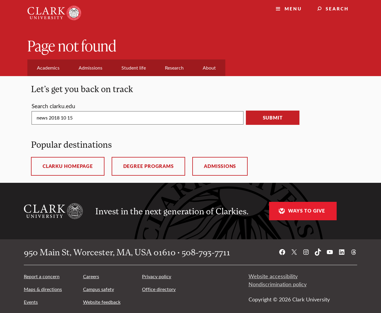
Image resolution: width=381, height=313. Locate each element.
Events (31, 302)
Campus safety (98, 289)
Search (337, 8)
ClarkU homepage (68, 166)
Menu (293, 8)
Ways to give (301, 211)
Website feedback (102, 302)
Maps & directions (43, 289)
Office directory (159, 289)
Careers (91, 276)
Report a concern (42, 276)
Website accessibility (273, 276)
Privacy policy (156, 276)
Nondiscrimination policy (278, 284)
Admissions (220, 166)
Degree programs (148, 166)
